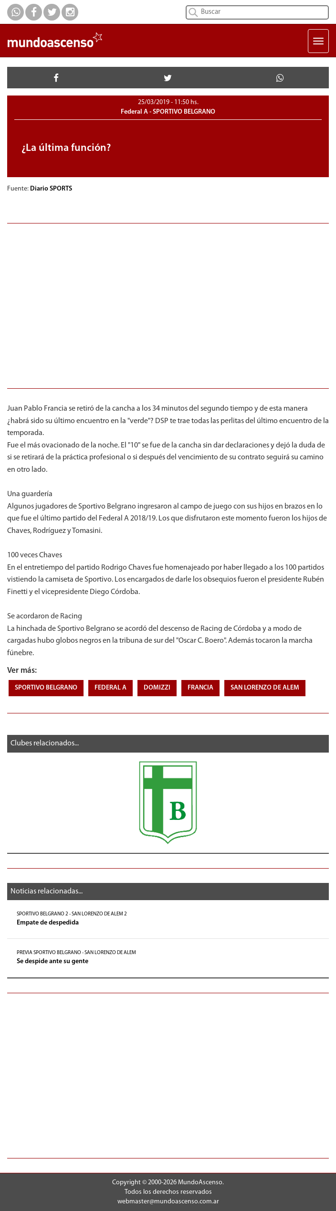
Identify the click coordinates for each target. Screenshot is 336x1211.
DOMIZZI (157, 687)
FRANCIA (200, 687)
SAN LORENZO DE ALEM (265, 687)
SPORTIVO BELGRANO (46, 687)
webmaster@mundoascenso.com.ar (168, 1201)
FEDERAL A (110, 687)
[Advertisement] (168, 305)
